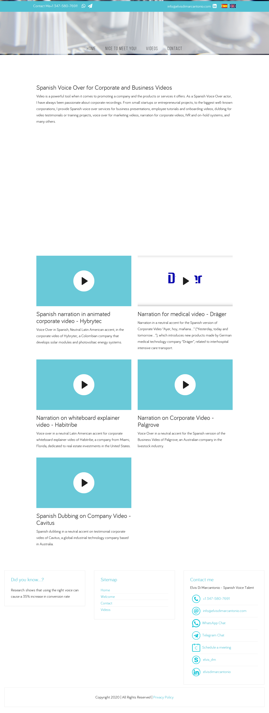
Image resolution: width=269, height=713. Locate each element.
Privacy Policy (163, 697)
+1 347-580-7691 (63, 5)
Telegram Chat (213, 635)
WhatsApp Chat (213, 622)
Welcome (108, 596)
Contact (174, 48)
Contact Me (41, 5)
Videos (152, 48)
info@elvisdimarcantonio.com (225, 610)
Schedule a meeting (216, 647)
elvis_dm (209, 659)
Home (91, 48)
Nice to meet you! (121, 48)
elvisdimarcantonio (217, 671)
